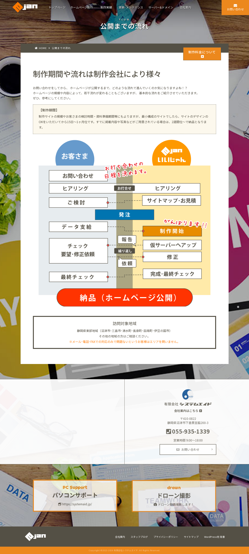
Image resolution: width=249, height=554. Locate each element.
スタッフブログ (139, 537)
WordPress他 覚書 (214, 537)
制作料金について (202, 54)
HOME (43, 48)
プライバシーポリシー (166, 537)
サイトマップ (191, 537)
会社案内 (120, 537)
